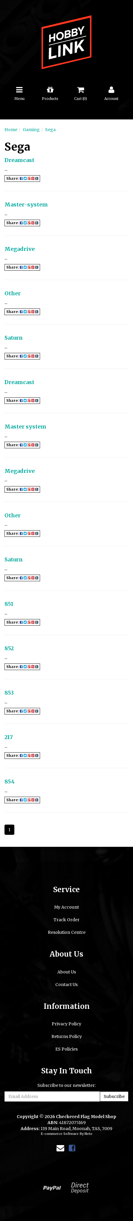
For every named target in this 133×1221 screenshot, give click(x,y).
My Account (66, 907)
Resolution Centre (66, 932)
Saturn (13, 337)
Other (12, 293)
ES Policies (66, 1049)
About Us (66, 972)
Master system (25, 426)
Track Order (66, 919)
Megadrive (19, 248)
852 (9, 648)
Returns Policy (66, 1036)
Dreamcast (19, 160)
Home (10, 129)
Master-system (26, 204)
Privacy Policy (66, 1024)
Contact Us (66, 984)
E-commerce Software (60, 1134)
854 (9, 781)
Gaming (31, 129)
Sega (50, 129)
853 (9, 692)
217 (8, 737)
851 (8, 603)
